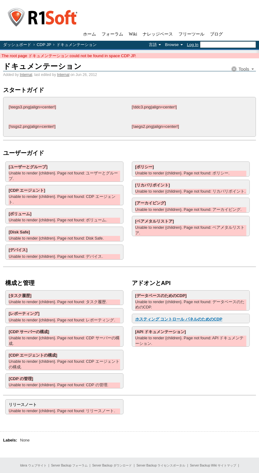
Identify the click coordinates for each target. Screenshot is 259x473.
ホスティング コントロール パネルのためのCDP (179, 319)
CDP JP (44, 44)
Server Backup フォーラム (69, 465)
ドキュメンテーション (42, 66)
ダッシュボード (17, 44)
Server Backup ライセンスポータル (160, 465)
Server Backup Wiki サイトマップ (213, 465)
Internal (26, 75)
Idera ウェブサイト (33, 465)
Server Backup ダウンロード (112, 465)
